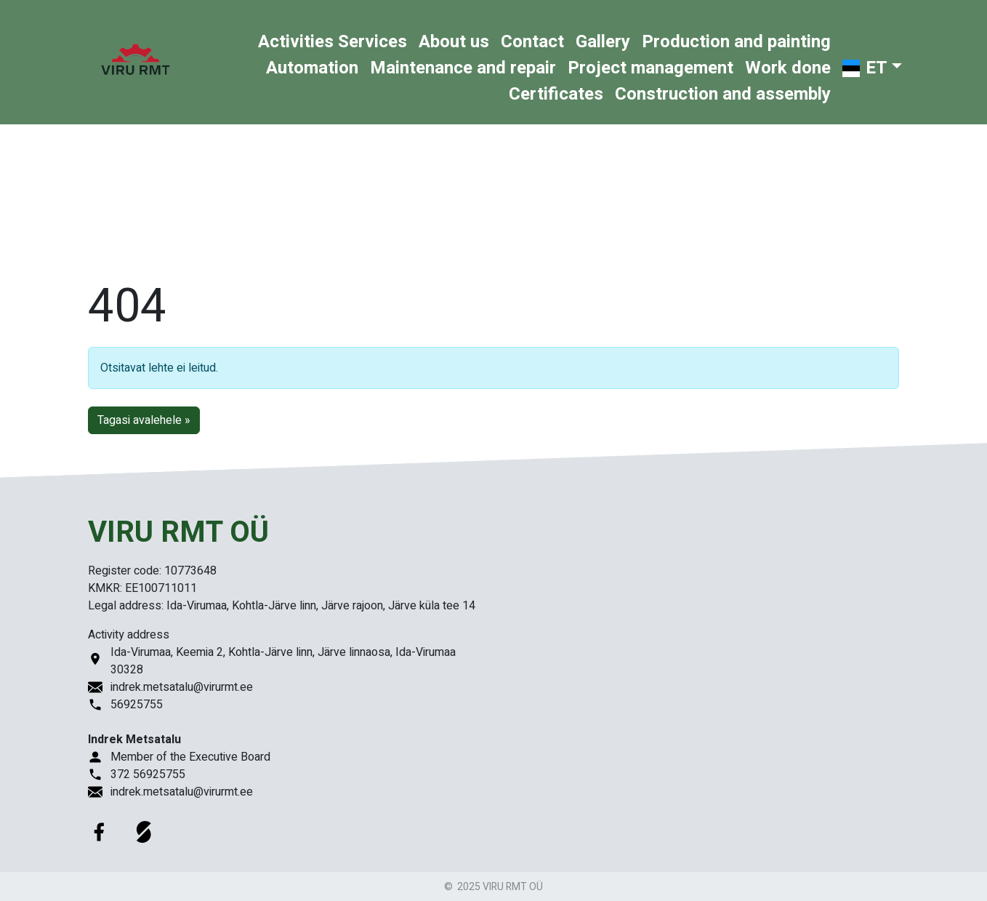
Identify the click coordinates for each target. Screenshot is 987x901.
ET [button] (863, 68)
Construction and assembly (723, 94)
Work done (788, 68)
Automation (312, 68)
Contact (532, 42)
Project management (650, 68)
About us (454, 42)
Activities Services (332, 42)
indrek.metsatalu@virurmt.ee (181, 687)
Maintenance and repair (463, 68)
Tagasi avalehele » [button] (143, 420)
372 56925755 (147, 774)
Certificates (556, 94)
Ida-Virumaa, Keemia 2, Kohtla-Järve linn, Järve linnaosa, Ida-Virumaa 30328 (283, 661)
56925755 (136, 704)
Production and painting (736, 42)
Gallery (603, 42)
